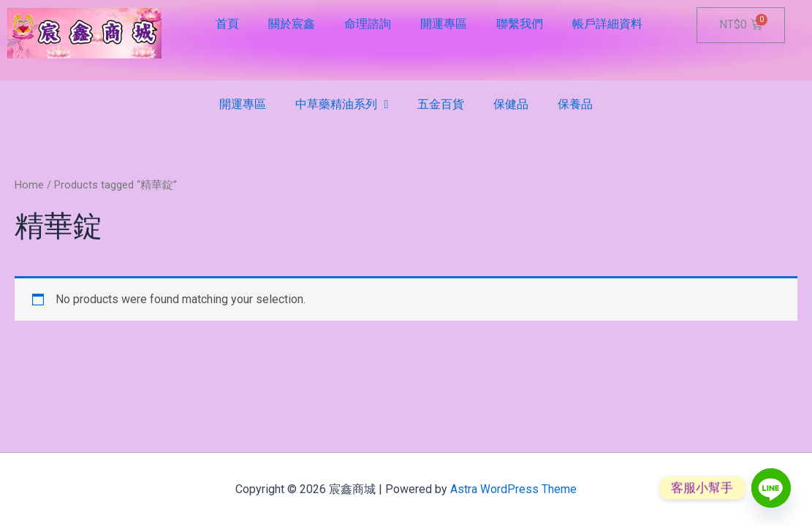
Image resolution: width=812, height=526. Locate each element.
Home (29, 184)
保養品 (575, 104)
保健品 (510, 104)
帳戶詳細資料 (607, 24)
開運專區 (443, 24)
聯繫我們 (519, 24)
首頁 (227, 24)
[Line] (771, 488)
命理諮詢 (367, 24)
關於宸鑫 (291, 24)
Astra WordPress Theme (513, 489)
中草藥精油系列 (342, 104)
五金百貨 (440, 104)
